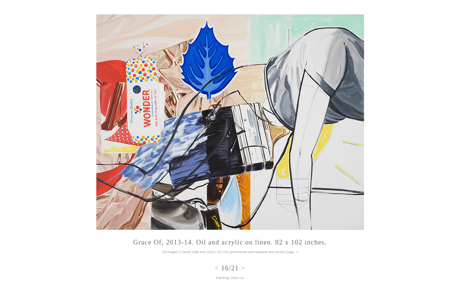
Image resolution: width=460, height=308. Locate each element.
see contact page (281, 252)
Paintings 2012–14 (230, 278)
